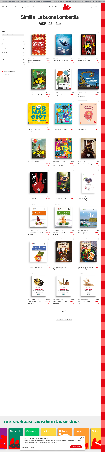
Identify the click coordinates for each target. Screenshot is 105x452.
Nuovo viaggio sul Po (83, 233)
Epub (58, 23)
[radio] (42, 23)
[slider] (2, 43)
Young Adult (25, 7)
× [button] (83, 437)
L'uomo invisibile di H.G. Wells (36, 95)
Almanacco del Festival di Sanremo (35, 61)
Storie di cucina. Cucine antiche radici (34, 302)
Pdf (50, 23)
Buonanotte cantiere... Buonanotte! (84, 95)
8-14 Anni (17, 7)
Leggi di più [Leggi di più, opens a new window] (54, 442)
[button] (28, 447)
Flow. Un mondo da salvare (60, 60)
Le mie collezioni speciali (60, 129)
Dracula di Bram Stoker (84, 60)
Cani (5, 431)
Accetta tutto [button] (76, 446)
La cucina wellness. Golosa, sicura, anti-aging (85, 268)
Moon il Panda (32, 164)
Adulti (32, 7)
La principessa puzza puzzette (83, 130)
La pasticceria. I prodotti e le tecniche (35, 233)
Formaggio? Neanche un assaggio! (34, 130)
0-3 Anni (4, 7)
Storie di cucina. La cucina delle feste (60, 302)
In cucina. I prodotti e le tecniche (59, 233)
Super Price (7, 74)
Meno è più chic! (57, 95)
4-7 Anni (11, 7)
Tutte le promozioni (9, 71)
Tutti (42, 23)
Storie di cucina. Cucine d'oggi (84, 302)
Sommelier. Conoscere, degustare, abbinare (59, 268)
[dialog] (52, 443)
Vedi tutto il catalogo (64, 320)
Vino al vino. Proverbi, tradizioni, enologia (83, 199)
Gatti (87, 431)
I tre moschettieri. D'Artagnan (86, 164)
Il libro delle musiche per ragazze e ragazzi (59, 164)
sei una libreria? (52, 7)
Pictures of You (32, 198)
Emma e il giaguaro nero (59, 198)
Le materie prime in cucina (35, 267)
